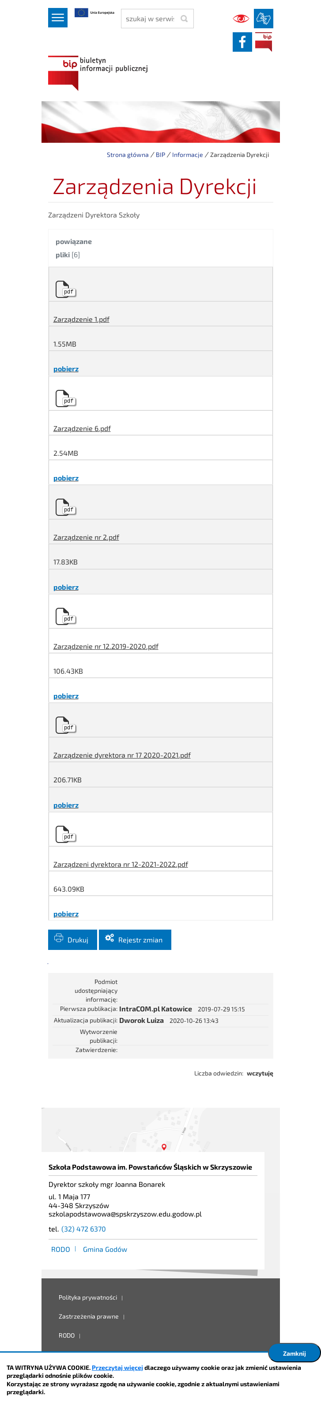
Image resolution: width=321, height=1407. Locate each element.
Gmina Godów (105, 1249)
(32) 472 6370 (83, 1228)
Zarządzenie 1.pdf (81, 319)
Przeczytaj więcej (117, 1367)
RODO (60, 1249)
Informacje (187, 154)
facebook (242, 42)
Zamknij (294, 1353)
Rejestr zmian (140, 939)
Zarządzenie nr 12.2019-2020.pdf (106, 646)
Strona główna (128, 154)
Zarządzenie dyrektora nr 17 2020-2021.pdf (122, 755)
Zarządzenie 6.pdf (82, 428)
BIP (263, 42)
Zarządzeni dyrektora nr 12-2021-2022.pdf (120, 864)
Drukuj (78, 939)
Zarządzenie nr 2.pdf (86, 537)
